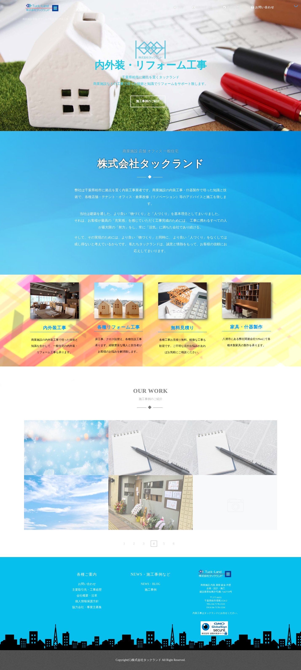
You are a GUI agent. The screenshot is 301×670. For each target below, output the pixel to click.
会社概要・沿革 (87, 595)
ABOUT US (203, 7)
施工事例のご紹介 (148, 101)
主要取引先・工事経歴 (87, 589)
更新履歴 (233, 7)
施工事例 (151, 589)
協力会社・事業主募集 (87, 607)
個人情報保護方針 (87, 601)
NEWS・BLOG (150, 584)
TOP (179, 7)
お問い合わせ (262, 7)
